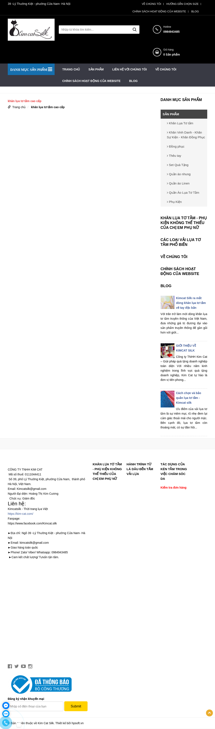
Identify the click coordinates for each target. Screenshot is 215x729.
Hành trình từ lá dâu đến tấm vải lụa (140, 469)
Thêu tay (174, 155)
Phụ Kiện (174, 202)
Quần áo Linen (178, 183)
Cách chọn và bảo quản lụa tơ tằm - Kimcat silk (188, 397)
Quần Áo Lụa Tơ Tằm (183, 192)
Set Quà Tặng (178, 165)
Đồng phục (176, 146)
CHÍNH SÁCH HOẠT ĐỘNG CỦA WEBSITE (159, 11)
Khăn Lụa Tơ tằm (180, 123)
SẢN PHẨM (96, 69)
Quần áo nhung (179, 174)
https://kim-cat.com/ (20, 513)
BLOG (195, 11)
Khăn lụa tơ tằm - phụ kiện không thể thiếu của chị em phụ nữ (184, 223)
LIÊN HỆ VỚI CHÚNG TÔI (129, 69)
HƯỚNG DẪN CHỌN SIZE (182, 4)
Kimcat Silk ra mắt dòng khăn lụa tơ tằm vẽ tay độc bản (191, 302)
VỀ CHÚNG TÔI (151, 4)
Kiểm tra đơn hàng (173, 487)
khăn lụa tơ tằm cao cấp (48, 107)
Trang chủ (71, 69)
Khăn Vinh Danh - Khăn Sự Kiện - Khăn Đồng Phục (186, 135)
